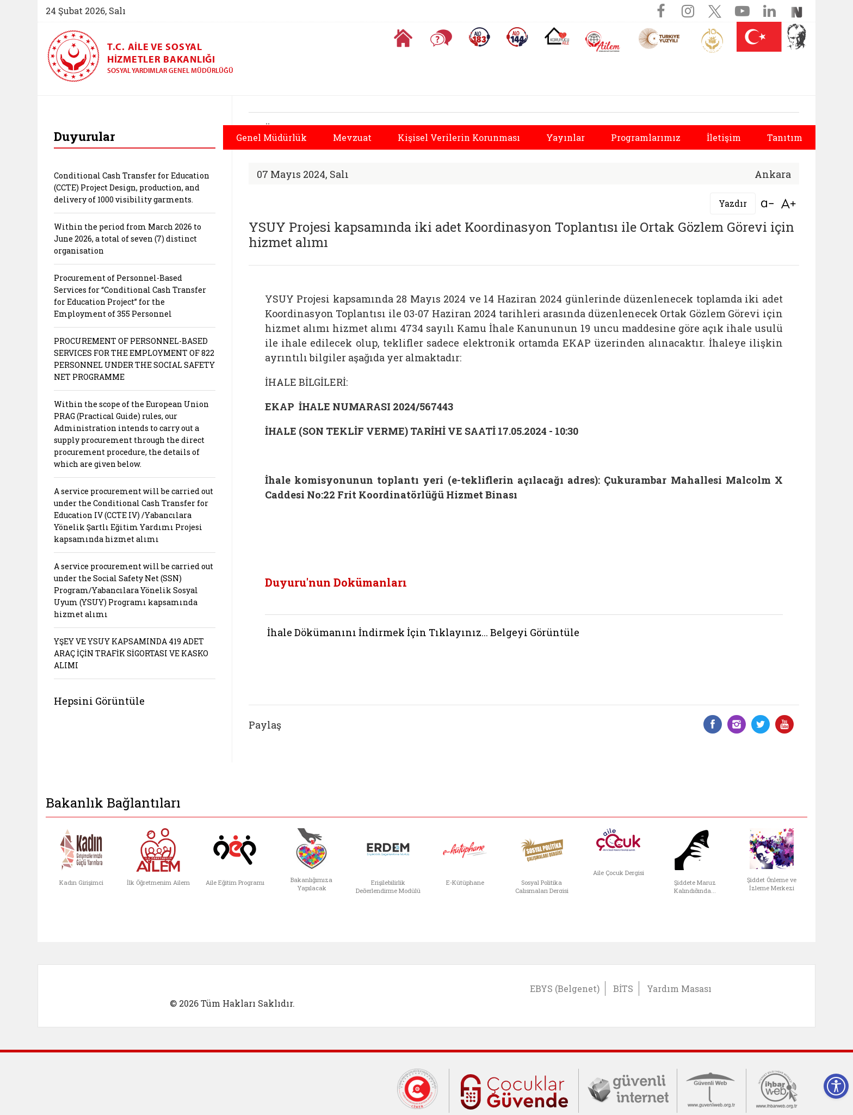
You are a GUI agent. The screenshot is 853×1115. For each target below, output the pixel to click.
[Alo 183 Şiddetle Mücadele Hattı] (479, 37)
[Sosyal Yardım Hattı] (517, 37)
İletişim (724, 137)
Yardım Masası (679, 988)
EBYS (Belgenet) (564, 988)
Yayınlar (565, 137)
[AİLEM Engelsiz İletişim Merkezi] (603, 41)
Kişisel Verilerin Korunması (459, 137)
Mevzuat (352, 137)
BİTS (623, 988)
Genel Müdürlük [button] (271, 137)
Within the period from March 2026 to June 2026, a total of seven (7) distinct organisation (127, 238)
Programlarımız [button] (646, 137)
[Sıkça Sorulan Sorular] (441, 38)
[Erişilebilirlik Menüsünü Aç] (836, 1086)
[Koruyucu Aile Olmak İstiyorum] (557, 36)
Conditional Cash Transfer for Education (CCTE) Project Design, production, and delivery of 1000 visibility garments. (131, 187)
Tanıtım (784, 137)
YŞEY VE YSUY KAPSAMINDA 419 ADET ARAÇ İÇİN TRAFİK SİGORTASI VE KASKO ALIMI (131, 653)
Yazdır (733, 203)
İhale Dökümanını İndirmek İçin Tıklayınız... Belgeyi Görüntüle (423, 632)
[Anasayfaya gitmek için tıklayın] (403, 38)
